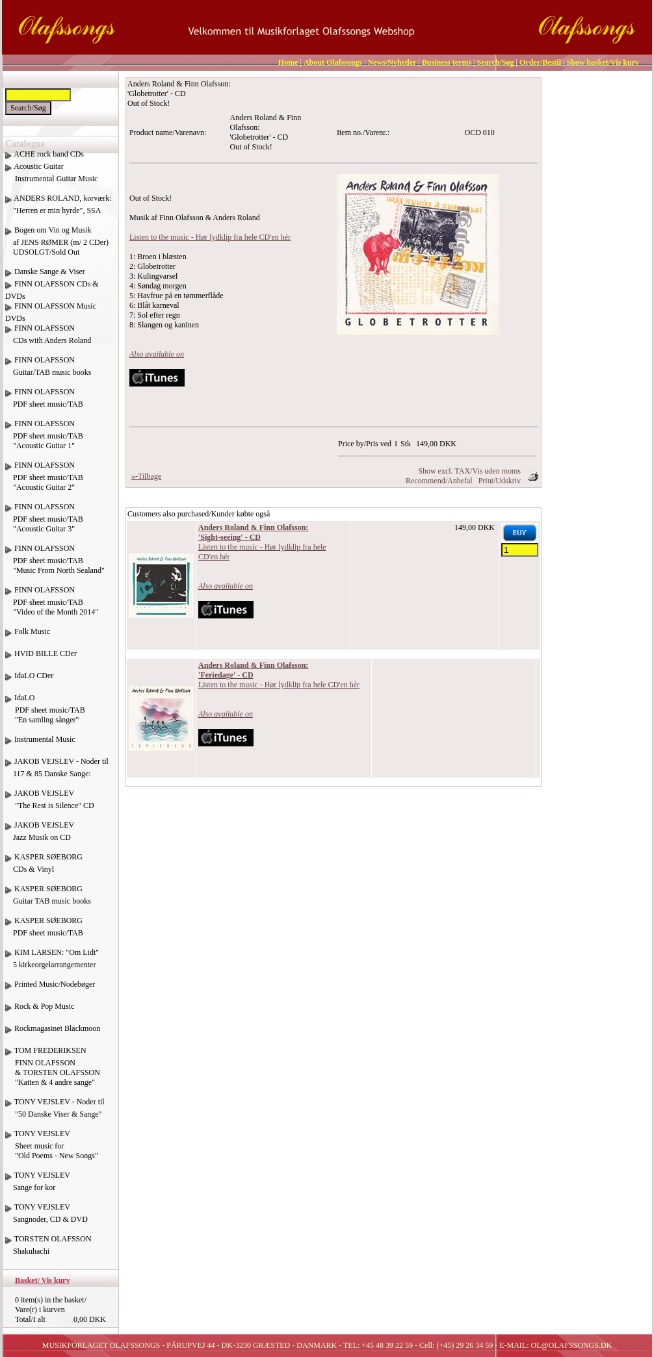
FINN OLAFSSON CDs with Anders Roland (48, 339)
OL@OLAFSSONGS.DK (571, 1345)
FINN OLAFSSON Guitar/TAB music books (48, 371)
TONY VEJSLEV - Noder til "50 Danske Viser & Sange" (55, 1112)
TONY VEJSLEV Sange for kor (37, 1186)
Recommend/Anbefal (439, 480)
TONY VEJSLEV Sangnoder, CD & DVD (46, 1218)
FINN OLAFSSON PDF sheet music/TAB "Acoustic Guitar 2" (44, 481)
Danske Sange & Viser (49, 271)
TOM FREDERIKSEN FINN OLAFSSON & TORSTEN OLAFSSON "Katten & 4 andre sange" (52, 1071)
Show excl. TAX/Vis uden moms (469, 471)
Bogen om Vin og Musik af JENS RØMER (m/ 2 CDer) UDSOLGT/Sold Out (57, 241)
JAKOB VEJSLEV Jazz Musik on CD (39, 836)
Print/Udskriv (499, 480)
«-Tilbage (146, 476)
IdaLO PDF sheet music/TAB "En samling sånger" (45, 713)
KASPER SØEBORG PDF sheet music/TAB (44, 931)
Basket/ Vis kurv (42, 1280)
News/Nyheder (392, 62)
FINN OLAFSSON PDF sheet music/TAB (44, 402)
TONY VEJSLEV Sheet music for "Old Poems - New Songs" (51, 1149)
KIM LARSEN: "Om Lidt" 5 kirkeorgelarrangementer (52, 963)
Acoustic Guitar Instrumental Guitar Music (51, 177)
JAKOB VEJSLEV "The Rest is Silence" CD (49, 804)
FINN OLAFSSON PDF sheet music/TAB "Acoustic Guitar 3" (44, 522)
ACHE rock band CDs (49, 154)
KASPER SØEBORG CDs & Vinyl (44, 867)
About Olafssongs (333, 62)
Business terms (446, 62)
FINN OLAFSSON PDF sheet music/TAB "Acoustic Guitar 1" (44, 439)
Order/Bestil (540, 62)
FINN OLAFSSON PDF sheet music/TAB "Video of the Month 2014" (51, 605)
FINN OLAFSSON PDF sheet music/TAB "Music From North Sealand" (55, 564)
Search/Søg (495, 62)
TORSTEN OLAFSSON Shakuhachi (48, 1249)
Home (288, 62)
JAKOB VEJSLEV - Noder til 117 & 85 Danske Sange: (57, 772)
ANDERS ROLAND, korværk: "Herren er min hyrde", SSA (58, 209)
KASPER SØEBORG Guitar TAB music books (48, 899)
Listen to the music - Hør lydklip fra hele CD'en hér (210, 237)
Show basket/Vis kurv (602, 62)
